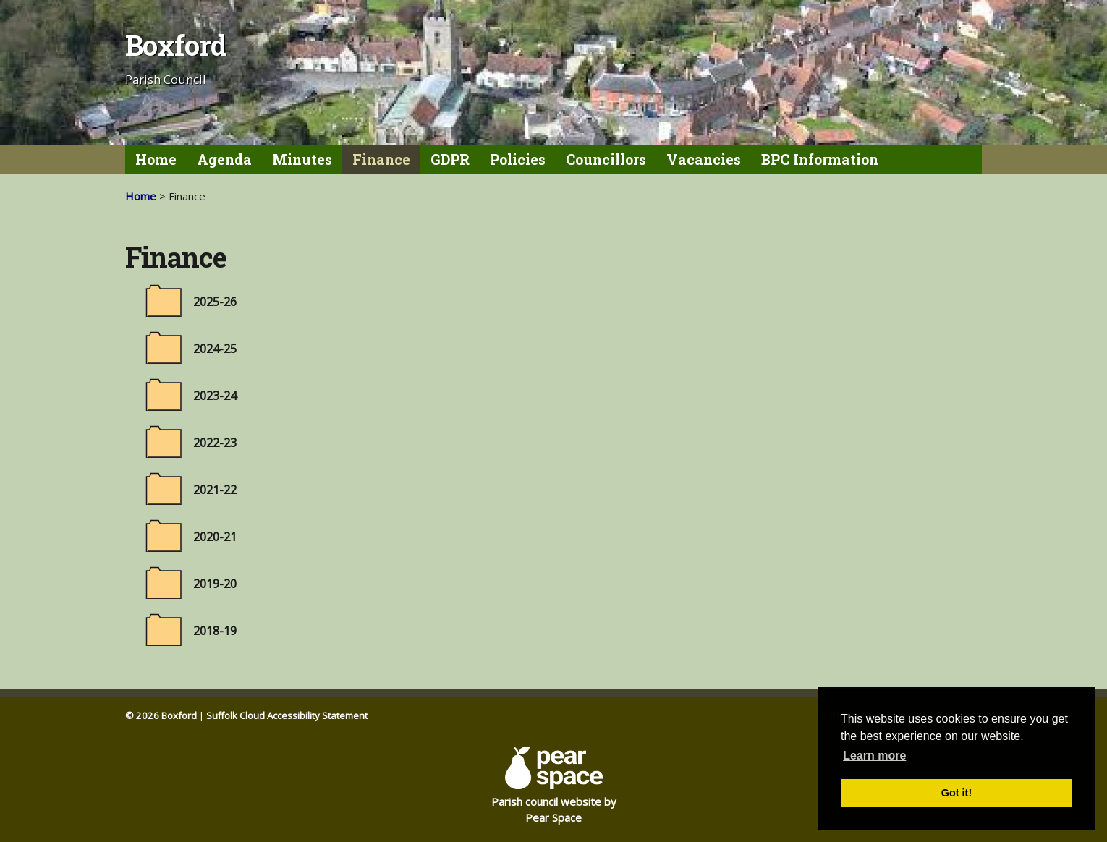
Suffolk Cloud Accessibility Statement (287, 715)
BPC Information (819, 159)
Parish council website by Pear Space (553, 786)
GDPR (450, 159)
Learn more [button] (874, 755)
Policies (518, 159)
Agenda (224, 159)
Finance (381, 159)
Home (156, 159)
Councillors (606, 159)
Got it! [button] (956, 793)
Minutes (302, 159)
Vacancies (703, 159)
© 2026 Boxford (161, 715)
